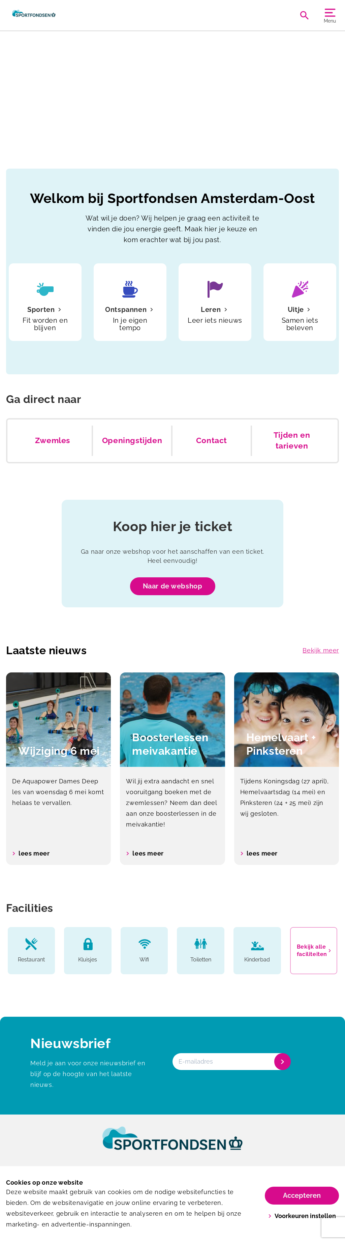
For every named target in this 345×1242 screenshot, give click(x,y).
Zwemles (52, 440)
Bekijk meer (321, 650)
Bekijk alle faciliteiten (314, 950)
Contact (211, 440)
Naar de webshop (172, 586)
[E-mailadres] (230, 1061)
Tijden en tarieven (292, 440)
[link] (172, 1144)
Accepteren (302, 1195)
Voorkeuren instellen (302, 1215)
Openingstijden (132, 440)
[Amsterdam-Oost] (34, 15)
